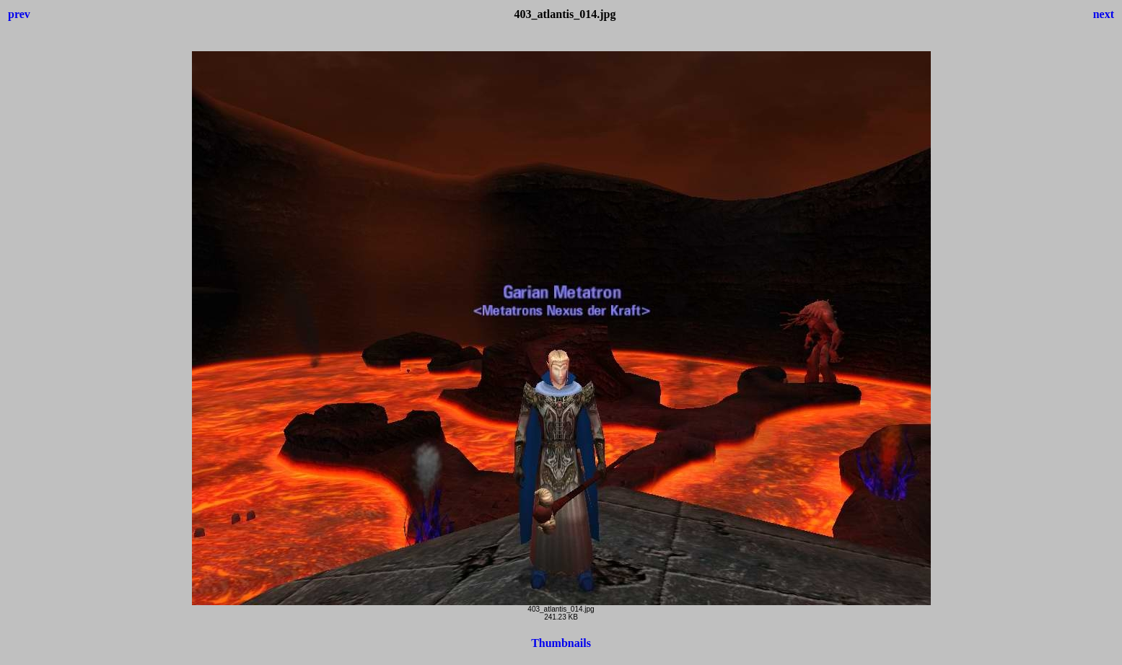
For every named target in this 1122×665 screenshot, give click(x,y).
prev (19, 14)
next (1103, 14)
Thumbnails (561, 643)
